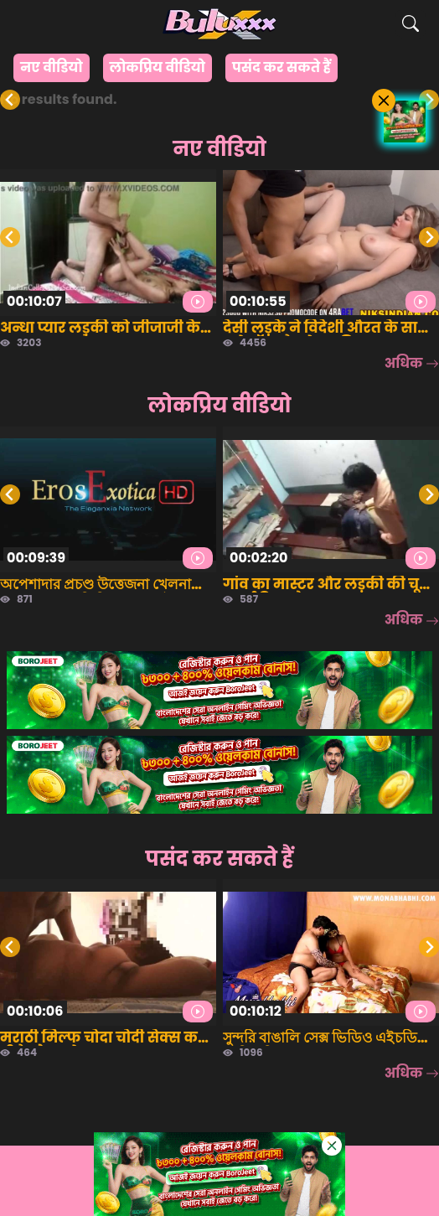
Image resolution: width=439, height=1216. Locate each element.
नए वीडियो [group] (51, 67)
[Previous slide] (10, 100)
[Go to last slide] (10, 237)
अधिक (412, 363)
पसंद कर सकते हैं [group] (281, 67)
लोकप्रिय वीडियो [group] (157, 67)
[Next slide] (429, 100)
